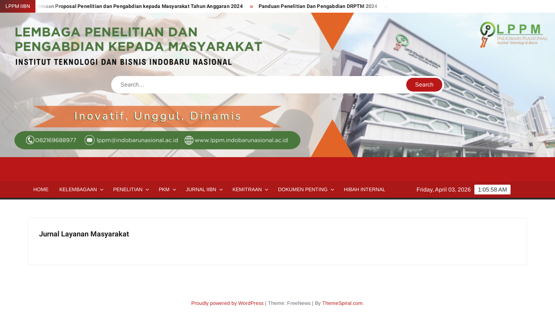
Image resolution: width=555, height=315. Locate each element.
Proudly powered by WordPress (227, 303)
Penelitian (127, 189)
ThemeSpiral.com (342, 303)
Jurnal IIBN (201, 189)
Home (40, 189)
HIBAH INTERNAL (364, 189)
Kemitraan (247, 189)
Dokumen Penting (303, 189)
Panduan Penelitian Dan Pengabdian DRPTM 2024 (320, 6)
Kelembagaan (78, 189)
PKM (164, 189)
